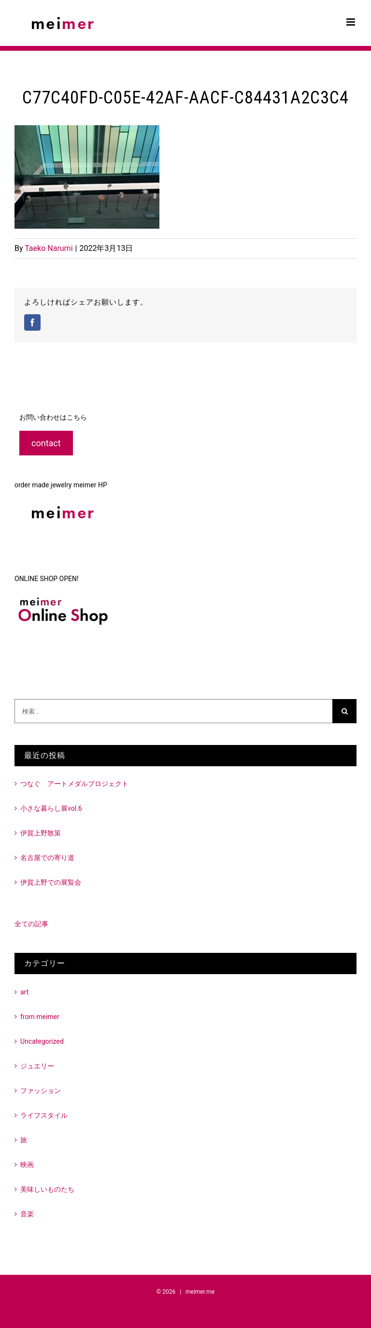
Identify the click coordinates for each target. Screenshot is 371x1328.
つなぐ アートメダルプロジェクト (74, 784)
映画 (27, 1164)
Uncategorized (42, 1041)
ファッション (40, 1091)
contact (46, 443)
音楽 (27, 1214)
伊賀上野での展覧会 (50, 882)
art (24, 992)
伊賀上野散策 (40, 833)
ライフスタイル (44, 1115)
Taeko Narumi (48, 248)
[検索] (344, 711)
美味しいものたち (47, 1189)
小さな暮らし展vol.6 (51, 808)
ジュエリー (37, 1066)
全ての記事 (31, 924)
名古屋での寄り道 (47, 857)
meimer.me (200, 1291)
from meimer (39, 1017)
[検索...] (173, 711)
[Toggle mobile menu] (351, 22)
